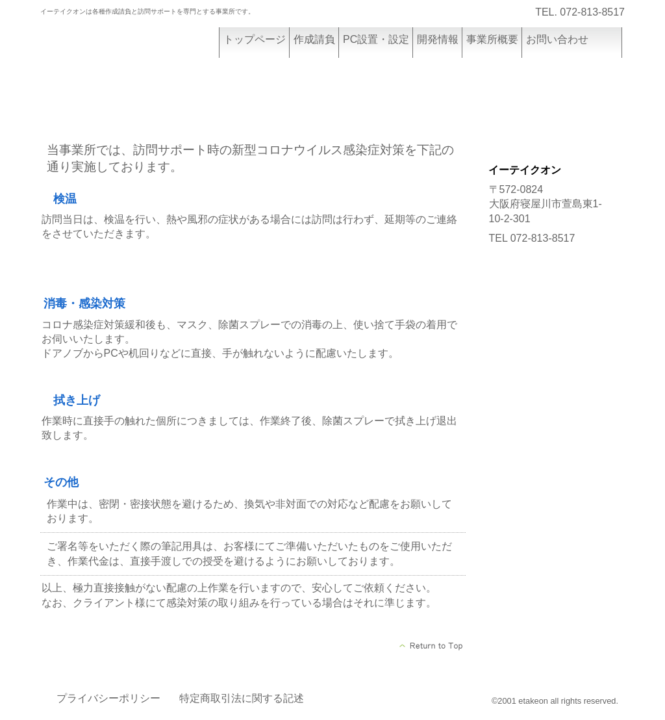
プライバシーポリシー (108, 698)
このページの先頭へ (431, 645)
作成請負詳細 (552, 105)
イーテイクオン (137, 50)
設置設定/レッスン (552, 138)
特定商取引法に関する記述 (241, 698)
